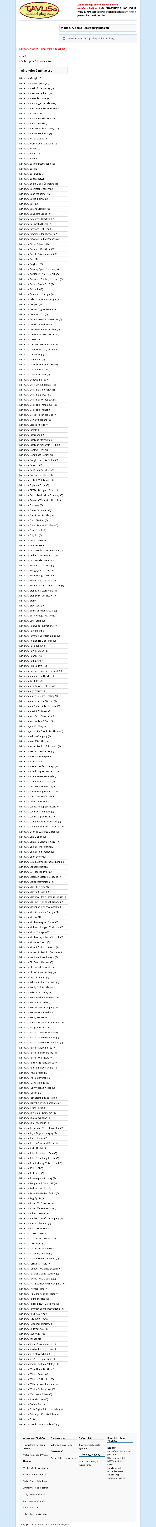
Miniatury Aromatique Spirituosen (36, 143)
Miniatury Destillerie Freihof (33, 409)
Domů (22, 56)
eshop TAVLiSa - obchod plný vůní (53, 1524)
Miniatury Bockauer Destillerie (35, 249)
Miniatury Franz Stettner (31, 520)
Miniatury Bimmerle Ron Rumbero (37, 233)
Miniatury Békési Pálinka (32, 198)
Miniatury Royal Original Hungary (36, 1133)
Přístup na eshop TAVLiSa (35, 1454)
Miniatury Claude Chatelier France (36, 344)
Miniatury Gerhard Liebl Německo (36, 555)
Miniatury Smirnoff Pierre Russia (36, 1208)
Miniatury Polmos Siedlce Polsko (36, 1052)
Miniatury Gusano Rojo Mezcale (36, 615)
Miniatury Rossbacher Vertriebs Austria (39, 1128)
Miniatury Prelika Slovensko (33, 1077)
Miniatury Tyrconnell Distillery (34, 1323)
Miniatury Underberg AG (31, 1328)
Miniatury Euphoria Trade (32, 485)
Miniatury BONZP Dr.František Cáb (37, 274)
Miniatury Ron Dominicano (33, 1117)
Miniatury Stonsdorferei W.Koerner (37, 1258)
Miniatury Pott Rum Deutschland (36, 1067)
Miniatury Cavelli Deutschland (34, 324)
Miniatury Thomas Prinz (31, 1288)
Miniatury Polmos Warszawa (34, 1057)
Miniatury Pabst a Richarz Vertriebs (37, 982)
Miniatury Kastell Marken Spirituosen (38, 746)
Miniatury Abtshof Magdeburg (34, 88)
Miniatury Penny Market (31, 1017)
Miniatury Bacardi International (35, 163)
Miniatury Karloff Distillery (32, 741)
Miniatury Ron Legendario (32, 1122)
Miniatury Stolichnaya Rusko (34, 1253)
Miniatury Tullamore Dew (32, 1318)
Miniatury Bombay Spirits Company (37, 269)
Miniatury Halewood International (36, 625)
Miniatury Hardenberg (30, 630)
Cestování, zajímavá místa (63, 1458)
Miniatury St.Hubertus (30, 1243)
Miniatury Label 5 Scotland (33, 801)
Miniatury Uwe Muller (30, 1333)
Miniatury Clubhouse (30, 354)
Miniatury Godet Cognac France (35, 580)
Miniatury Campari (28, 304)
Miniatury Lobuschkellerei (32, 866)
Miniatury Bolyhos (28, 264)
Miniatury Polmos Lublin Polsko (35, 1047)
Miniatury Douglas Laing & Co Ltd (37, 460)
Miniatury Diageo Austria (32, 424)
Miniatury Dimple (28, 429)
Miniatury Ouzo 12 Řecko (32, 977)
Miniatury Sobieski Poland (32, 1213)
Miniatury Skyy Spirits (30, 1198)
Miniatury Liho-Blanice (30, 836)
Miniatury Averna (28, 158)
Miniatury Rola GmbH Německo (35, 1112)
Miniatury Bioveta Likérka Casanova (38, 238)
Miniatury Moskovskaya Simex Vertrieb (39, 937)
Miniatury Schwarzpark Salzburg (35, 1178)
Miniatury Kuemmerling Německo (36, 791)
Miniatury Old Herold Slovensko (35, 967)
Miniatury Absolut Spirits (31, 83)
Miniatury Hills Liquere (30, 665)
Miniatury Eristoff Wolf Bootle (34, 480)
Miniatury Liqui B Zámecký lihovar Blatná (40, 861)
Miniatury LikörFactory (31, 856)
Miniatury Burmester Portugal (34, 294)
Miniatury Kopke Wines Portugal (36, 776)
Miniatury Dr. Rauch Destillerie (35, 470)
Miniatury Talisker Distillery (33, 1263)
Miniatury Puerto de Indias (33, 1082)
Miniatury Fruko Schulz (31, 530)
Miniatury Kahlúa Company (33, 736)
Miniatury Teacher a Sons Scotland (37, 1273)
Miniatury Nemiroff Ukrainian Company (39, 952)
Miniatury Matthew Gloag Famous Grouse (41, 896)
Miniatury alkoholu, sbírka (35, 1487)
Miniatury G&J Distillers (31, 540)
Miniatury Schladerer (30, 1173)
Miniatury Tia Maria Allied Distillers (37, 1293)
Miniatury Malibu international (34, 881)
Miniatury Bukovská (29, 289)
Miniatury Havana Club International (38, 635)
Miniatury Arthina (28, 148)
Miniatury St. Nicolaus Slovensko (36, 1238)
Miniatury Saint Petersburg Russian (37, 1158)
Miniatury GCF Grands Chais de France (39, 550)
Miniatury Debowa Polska (32, 379)
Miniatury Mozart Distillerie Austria (37, 947)
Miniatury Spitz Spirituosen (33, 1228)
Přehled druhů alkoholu (34, 1474)
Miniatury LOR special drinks (34, 871)
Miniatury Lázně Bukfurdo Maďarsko (38, 821)
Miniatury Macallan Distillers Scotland (38, 876)
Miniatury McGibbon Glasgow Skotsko (39, 906)
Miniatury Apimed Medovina (33, 133)
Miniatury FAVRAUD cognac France (37, 490)
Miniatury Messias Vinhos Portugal (37, 912)
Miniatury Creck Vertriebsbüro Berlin (38, 364)
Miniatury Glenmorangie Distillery (36, 575)
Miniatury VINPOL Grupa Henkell (36, 1358)
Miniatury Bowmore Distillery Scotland (39, 279)
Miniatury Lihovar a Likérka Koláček (37, 841)
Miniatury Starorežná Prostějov (35, 1248)
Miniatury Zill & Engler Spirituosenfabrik (39, 1409)
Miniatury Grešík (27, 600)
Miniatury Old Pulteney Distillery (35, 972)
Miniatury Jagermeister (31, 690)
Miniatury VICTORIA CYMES (33, 1353)
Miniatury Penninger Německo (35, 1012)
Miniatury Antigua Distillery (33, 123)
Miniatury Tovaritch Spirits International (39, 1308)
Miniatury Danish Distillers (32, 374)
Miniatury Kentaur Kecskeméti (35, 751)
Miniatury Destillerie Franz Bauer (36, 404)
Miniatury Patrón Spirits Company (36, 1007)
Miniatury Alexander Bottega (34, 98)
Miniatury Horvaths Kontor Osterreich (38, 671)
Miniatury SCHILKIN (29, 1168)
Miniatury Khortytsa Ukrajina (34, 756)
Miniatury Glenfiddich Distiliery (35, 565)
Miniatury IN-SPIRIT (29, 680)
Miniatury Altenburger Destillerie (36, 103)
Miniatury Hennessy (29, 655)
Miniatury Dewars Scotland (33, 419)
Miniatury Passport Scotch (33, 1002)
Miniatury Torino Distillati (32, 1298)
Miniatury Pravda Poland (32, 1072)
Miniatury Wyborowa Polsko (34, 1394)
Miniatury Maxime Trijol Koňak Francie (39, 901)
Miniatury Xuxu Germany (32, 1399)
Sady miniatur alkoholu (34, 1500)
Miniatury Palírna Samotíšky (33, 992)
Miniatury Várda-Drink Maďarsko (36, 1344)
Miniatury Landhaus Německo (35, 811)
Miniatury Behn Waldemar (32, 193)
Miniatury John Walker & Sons (34, 721)
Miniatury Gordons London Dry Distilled (40, 585)
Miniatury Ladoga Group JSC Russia (37, 806)
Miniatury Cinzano (28, 339)
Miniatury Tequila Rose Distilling (35, 1278)
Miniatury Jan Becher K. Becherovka (38, 706)
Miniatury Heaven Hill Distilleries (35, 640)
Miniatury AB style (28, 78)
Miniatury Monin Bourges (32, 932)
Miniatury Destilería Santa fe (34, 394)
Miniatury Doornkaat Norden (34, 454)
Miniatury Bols (26, 259)
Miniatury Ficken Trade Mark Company (39, 495)
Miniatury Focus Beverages (33, 510)
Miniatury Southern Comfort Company (39, 1218)
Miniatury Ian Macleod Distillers (35, 676)
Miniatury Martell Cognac (32, 886)
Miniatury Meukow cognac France (37, 922)
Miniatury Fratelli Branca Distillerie (37, 525)
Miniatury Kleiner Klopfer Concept (36, 766)
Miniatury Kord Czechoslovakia (35, 781)
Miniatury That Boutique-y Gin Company (40, 1283)
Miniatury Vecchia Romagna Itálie (36, 1348)
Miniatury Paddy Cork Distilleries (36, 987)
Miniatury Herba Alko (30, 660)
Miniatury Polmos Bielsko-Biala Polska (39, 1042)
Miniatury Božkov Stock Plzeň (34, 284)
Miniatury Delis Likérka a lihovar (35, 384)
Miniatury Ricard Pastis (31, 1107)
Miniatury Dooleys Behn (31, 449)
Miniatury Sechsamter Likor (33, 1188)
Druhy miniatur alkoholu (34, 1494)
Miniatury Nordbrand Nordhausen (36, 957)
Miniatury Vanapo (28, 1338)
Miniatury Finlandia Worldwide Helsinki (39, 500)
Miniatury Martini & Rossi (32, 891)
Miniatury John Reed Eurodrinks (35, 716)
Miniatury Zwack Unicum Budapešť (37, 1424)
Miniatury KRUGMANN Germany (36, 786)
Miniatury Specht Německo (33, 1223)
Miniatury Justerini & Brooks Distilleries (39, 731)
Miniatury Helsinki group (31, 650)
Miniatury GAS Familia (30, 545)
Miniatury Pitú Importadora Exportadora (40, 1022)
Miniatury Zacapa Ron (30, 1404)
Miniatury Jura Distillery (31, 726)
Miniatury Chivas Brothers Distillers (37, 334)
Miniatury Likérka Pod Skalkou (35, 851)
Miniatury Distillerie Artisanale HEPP (38, 444)
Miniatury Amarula (28, 113)
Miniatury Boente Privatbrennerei (36, 254)
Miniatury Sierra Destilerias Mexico (37, 1193)
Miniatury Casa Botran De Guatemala (38, 319)
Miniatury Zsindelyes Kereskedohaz (37, 1414)
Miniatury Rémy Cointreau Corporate (38, 1102)
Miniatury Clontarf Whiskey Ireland (37, 349)
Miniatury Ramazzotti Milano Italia (37, 1097)
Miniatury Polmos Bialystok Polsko (37, 1037)
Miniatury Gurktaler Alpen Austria (36, 610)
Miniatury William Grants (32, 1374)
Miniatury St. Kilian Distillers (33, 1233)
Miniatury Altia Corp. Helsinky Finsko (38, 108)
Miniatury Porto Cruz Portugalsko (36, 1062)
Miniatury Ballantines (30, 173)
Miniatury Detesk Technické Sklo (36, 414)
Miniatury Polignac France (32, 1027)
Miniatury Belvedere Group (33, 213)
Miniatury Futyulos (28, 535)
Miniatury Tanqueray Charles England (38, 1268)
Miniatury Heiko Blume (31, 645)
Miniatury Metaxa (28, 917)
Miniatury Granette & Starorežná (36, 590)
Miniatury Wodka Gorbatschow (35, 1389)
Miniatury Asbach (28, 153)
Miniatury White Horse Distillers (35, 1369)
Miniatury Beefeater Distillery (34, 188)
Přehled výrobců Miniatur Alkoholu (37, 61)
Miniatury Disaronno (30, 434)
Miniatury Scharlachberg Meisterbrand (39, 1163)
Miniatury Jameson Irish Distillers (36, 701)
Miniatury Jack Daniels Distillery (35, 685)
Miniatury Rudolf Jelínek (31, 1138)
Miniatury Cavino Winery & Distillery (37, 329)
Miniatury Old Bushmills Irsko (34, 962)
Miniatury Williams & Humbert (34, 1379)
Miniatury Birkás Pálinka (31, 244)
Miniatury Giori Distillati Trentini (35, 560)
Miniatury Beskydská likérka (33, 223)
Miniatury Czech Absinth (31, 369)
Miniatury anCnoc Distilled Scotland (37, 118)
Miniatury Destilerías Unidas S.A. (36, 399)
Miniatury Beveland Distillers (34, 228)
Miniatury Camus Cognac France (36, 309)
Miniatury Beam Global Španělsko (36, 183)
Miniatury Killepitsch (29, 761)
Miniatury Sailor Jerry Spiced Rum (36, 1153)
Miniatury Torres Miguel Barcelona (37, 1303)
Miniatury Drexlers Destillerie (34, 475)
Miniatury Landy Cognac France (35, 816)
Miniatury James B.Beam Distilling (36, 695)
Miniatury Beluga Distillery (32, 208)
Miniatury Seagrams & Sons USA (36, 1183)
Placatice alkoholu (31, 1507)
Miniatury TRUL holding (31, 1313)
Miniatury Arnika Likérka (31, 138)
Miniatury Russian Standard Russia (37, 1143)
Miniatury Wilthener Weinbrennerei (37, 1384)
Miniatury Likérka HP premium (35, 846)
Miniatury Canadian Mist (31, 314)
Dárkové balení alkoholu (35, 1481)
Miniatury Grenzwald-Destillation (36, 595)
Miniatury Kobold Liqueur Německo (37, 771)
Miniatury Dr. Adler (29, 465)
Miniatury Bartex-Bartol (31, 178)
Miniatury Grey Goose (30, 605)
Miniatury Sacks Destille (31, 1148)
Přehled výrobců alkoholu (35, 1468)
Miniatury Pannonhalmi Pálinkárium (37, 997)
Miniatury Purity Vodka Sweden (35, 1087)
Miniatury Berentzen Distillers (34, 218)
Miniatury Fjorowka (29, 505)
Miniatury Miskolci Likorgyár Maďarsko (39, 927)
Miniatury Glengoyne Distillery (34, 570)
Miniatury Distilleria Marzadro (34, 439)
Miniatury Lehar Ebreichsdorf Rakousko (39, 826)
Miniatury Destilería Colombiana (36, 389)
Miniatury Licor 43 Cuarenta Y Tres (37, 831)
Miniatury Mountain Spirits (33, 942)
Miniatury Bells (27, 203)
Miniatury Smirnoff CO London (35, 1203)
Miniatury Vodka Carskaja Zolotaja (37, 1363)
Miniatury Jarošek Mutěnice (33, 711)
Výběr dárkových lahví (62, 1444)
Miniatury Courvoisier (30, 359)
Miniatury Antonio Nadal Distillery (36, 128)
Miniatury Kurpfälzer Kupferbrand (36, 796)
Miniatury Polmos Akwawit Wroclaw (38, 1032)
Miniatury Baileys (28, 168)
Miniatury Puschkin (29, 1092)
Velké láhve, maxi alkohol (35, 1514)
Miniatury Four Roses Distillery (35, 515)
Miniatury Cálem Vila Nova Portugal (37, 299)
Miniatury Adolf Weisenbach (33, 93)
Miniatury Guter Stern (30, 620)
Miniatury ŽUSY (27, 1419)
